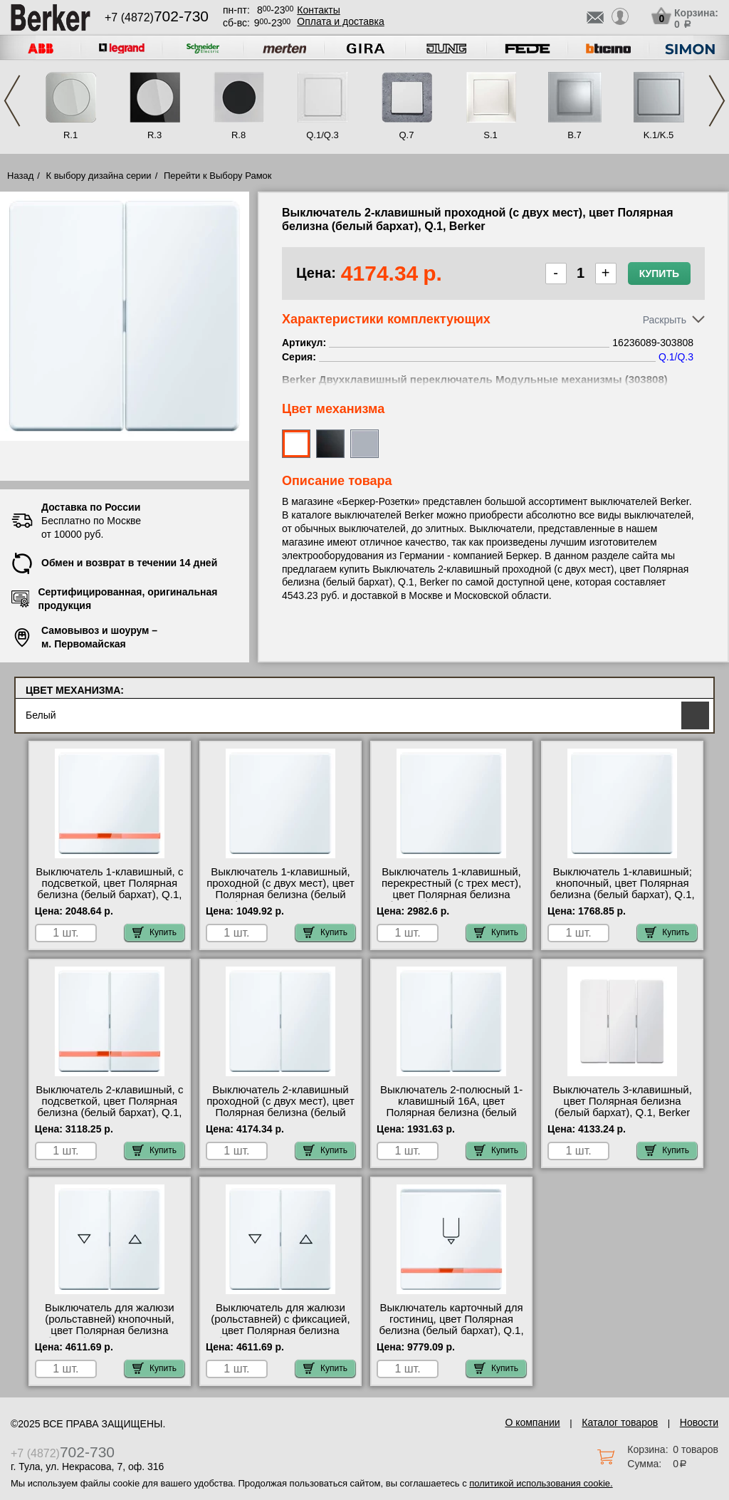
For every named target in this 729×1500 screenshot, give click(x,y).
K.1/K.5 (659, 135)
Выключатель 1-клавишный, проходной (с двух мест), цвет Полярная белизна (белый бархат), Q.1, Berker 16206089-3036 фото (280, 894)
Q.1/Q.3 (322, 135)
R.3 (154, 135)
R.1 (70, 135)
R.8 (238, 135)
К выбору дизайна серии (99, 175)
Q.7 (406, 135)
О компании (532, 1422)
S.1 (490, 135)
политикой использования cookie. (540, 1483)
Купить (659, 273)
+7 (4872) (157, 17)
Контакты (318, 10)
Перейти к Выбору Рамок (218, 175)
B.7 (574, 135)
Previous (12, 101)
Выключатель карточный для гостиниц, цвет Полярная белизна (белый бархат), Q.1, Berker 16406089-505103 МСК (451, 1325)
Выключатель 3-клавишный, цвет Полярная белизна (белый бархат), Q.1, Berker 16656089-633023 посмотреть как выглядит (622, 1112)
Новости (699, 1422)
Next (716, 101)
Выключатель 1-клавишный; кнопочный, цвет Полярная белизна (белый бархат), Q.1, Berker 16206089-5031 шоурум (622, 894)
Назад (20, 175)
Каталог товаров (620, 1422)
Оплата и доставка (340, 21)
